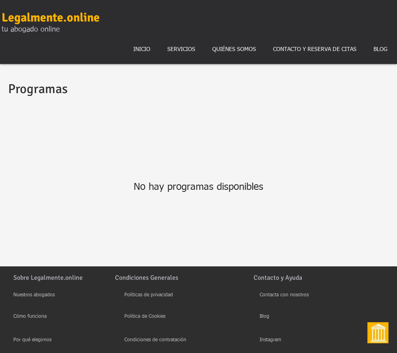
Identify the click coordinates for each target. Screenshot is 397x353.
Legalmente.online (51, 17)
